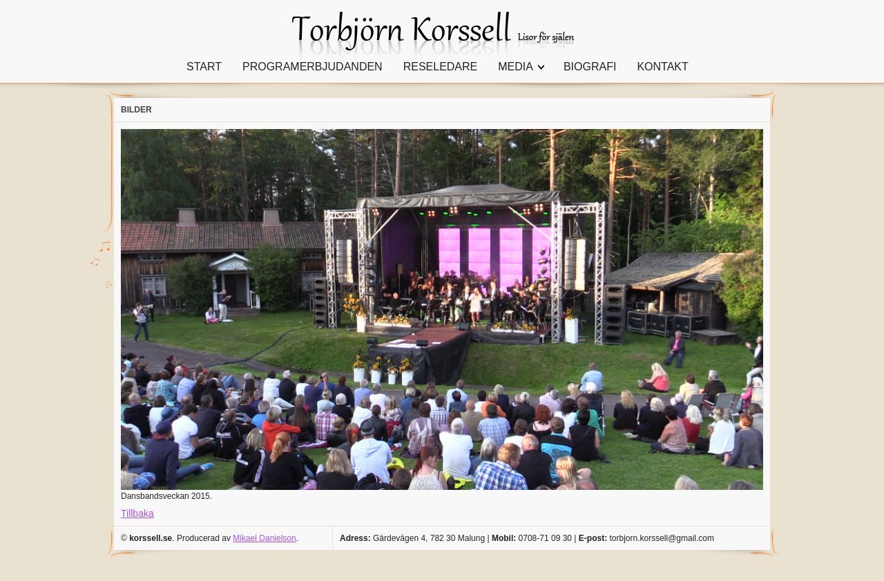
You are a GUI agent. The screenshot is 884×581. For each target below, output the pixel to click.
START (204, 66)
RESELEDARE (440, 66)
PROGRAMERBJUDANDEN (312, 66)
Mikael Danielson (264, 538)
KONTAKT (662, 66)
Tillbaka (137, 513)
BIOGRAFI (590, 66)
